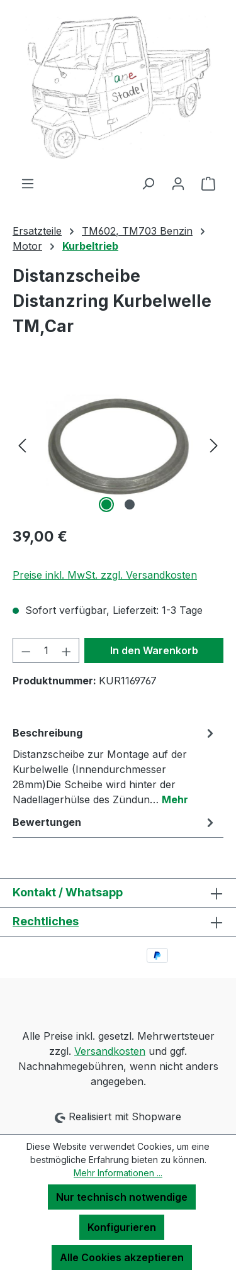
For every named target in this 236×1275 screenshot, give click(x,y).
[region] (118, 445)
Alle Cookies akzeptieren (122, 1257)
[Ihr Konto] (178, 183)
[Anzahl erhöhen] (66, 650)
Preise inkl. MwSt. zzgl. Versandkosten (105, 575)
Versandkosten (109, 1051)
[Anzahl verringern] (26, 650)
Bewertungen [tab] (115, 822)
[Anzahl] (46, 650)
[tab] (115, 765)
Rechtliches (46, 921)
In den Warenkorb (154, 650)
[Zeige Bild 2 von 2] (130, 504)
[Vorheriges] (22, 445)
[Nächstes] (214, 445)
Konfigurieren (121, 1227)
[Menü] (28, 183)
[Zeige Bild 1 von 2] (106, 504)
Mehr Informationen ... (118, 1172)
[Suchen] (148, 183)
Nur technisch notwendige (122, 1197)
